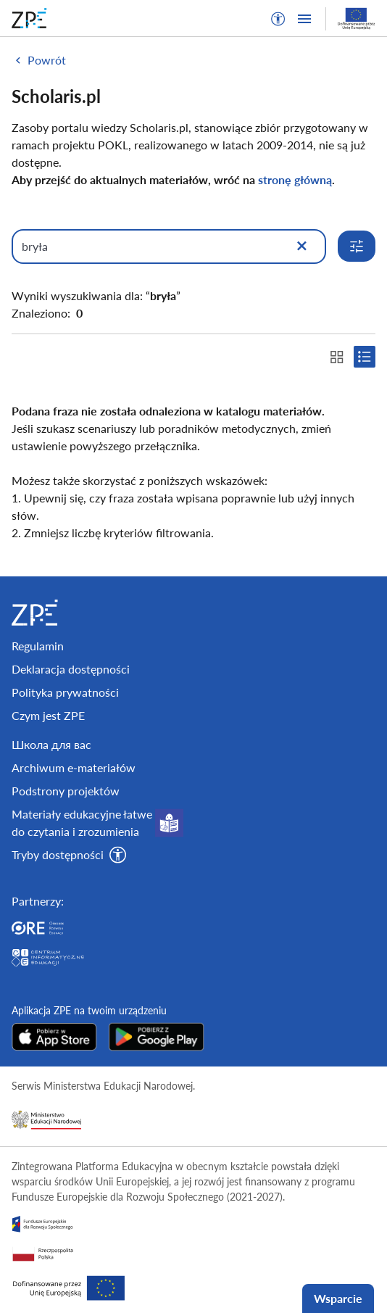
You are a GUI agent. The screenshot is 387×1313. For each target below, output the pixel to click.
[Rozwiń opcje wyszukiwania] (356, 246)
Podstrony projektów (66, 791)
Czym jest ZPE (48, 715)
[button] (278, 19)
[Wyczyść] (301, 246)
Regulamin (38, 646)
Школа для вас (51, 744)
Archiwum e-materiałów (74, 767)
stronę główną (295, 179)
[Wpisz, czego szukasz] (169, 246)
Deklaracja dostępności (71, 669)
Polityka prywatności (65, 692)
